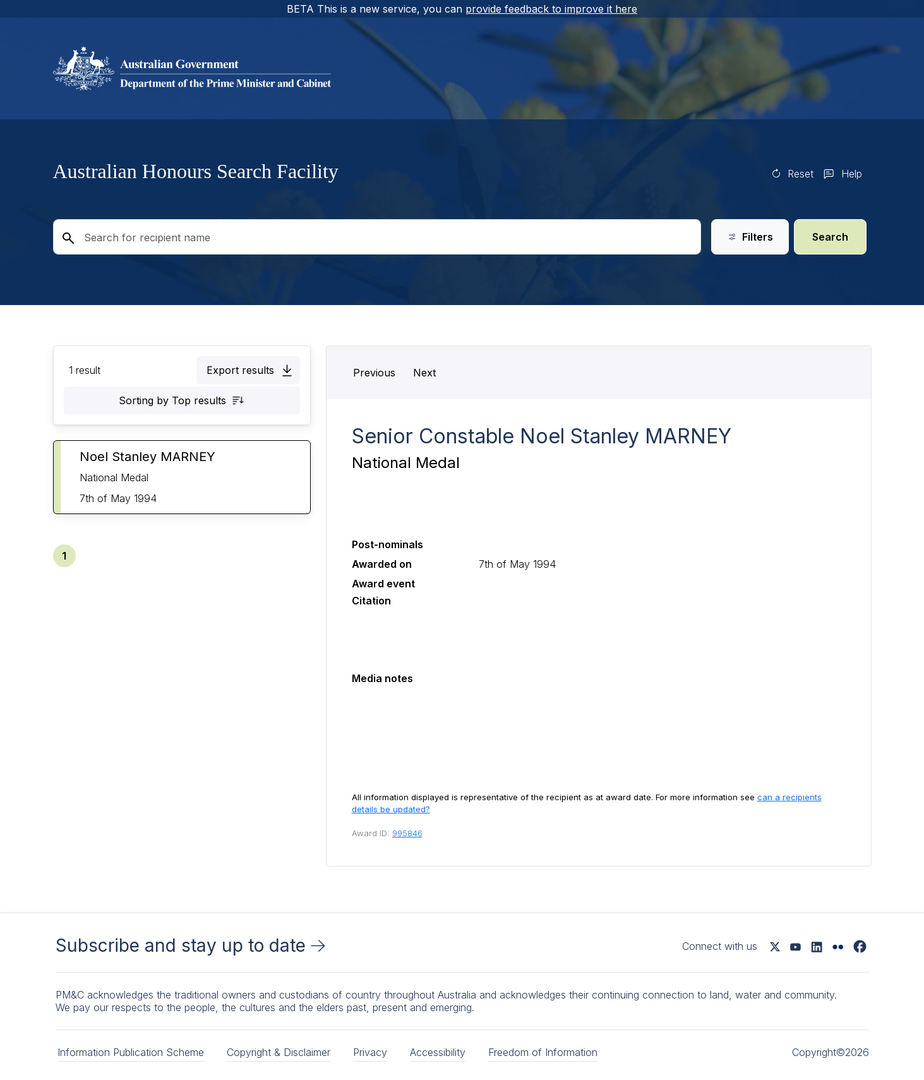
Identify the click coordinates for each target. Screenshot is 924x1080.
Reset (800, 173)
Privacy (370, 1052)
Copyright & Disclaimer (278, 1052)
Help (851, 173)
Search (830, 237)
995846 (407, 833)
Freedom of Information (542, 1052)
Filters (750, 237)
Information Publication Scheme (130, 1052)
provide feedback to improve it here (551, 9)
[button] (248, 370)
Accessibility (437, 1052)
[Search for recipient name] (377, 237)
